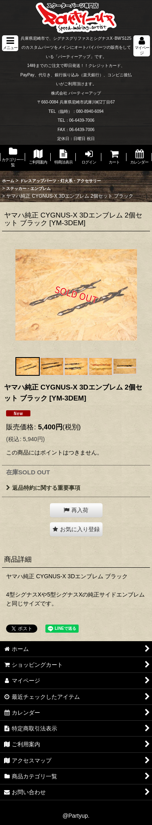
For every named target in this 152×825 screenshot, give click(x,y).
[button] (10, 43)
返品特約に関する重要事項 (43, 488)
